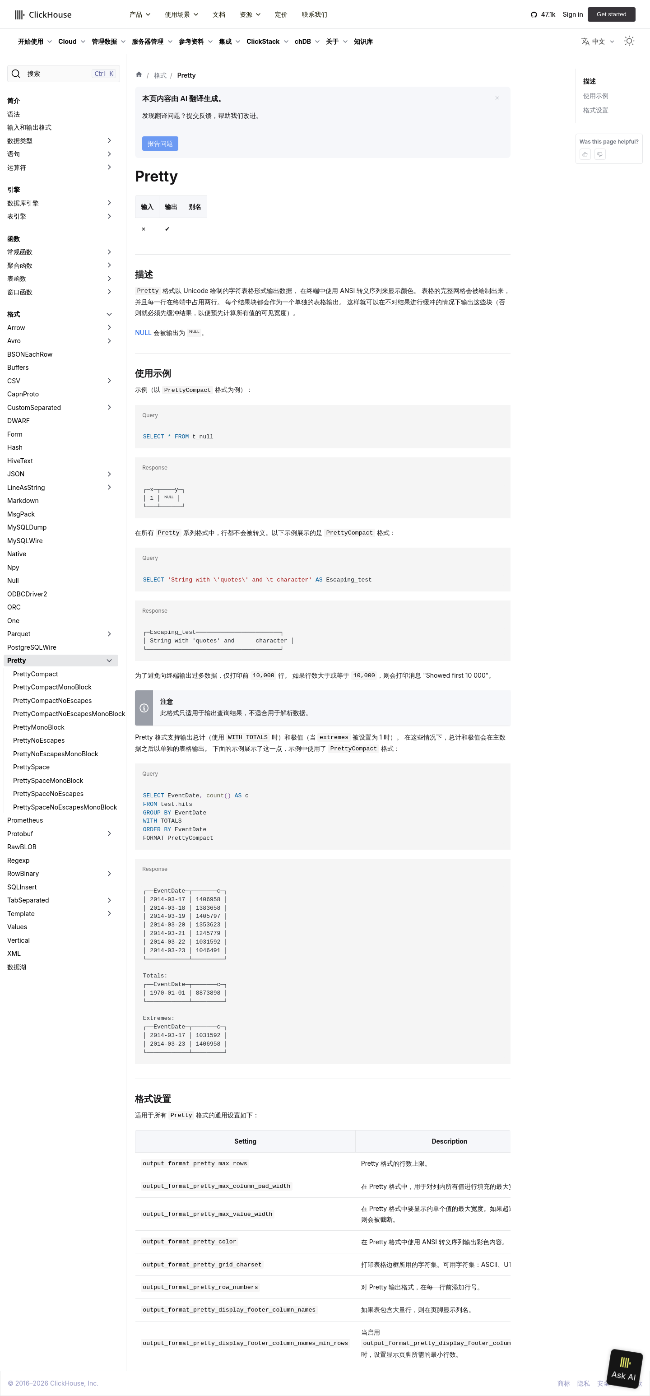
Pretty (16, 660)
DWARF (18, 420)
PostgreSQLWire (31, 647)
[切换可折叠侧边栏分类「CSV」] (109, 381)
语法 (13, 114)
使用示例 (595, 95)
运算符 (16, 167)
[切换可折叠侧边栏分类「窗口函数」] (109, 292)
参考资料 (191, 41)
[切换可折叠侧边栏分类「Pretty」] (109, 660)
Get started (612, 14)
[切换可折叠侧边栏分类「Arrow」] (109, 328)
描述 (589, 81)
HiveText (20, 461)
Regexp (18, 860)
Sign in (573, 14)
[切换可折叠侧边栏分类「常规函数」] (109, 252)
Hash (15, 447)
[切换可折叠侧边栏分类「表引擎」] (109, 216)
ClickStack (262, 41)
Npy (13, 567)
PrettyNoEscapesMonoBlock (55, 754)
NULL (143, 332)
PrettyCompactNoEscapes (52, 700)
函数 (13, 238)
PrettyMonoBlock (39, 727)
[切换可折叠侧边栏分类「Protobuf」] (109, 834)
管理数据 (104, 41)
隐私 (583, 1383)
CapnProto (23, 394)
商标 (563, 1383)
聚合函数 (19, 265)
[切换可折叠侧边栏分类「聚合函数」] (109, 265)
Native (16, 554)
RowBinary (23, 873)
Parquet (18, 634)
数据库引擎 (23, 203)
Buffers (18, 367)
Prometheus (25, 820)
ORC (14, 607)
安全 (603, 1383)
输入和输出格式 (29, 127)
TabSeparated (28, 900)
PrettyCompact (35, 674)
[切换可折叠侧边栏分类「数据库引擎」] (109, 203)
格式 (13, 314)
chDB (303, 41)
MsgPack (21, 514)
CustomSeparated (34, 407)
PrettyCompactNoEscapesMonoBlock (65, 713)
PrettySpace (31, 767)
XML (14, 953)
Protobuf (20, 834)
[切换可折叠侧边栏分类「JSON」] (109, 474)
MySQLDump (26, 527)
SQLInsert (22, 887)
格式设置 (595, 110)
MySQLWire (25, 540)
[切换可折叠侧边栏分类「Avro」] (109, 341)
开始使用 (30, 41)
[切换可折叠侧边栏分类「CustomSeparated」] (109, 408)
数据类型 (19, 140)
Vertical (18, 940)
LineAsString (26, 487)
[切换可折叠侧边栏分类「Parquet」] (109, 634)
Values (17, 927)
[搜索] (63, 73)
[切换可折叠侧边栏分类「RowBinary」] (109, 873)
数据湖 (16, 967)
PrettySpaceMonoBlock (48, 780)
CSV (13, 381)
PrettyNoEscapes (39, 740)
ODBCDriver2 (27, 594)
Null (13, 580)
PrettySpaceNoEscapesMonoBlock (65, 807)
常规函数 (19, 252)
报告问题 (160, 143)
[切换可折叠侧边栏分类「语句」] (109, 154)
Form (15, 434)
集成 (225, 41)
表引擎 (16, 216)
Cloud (67, 41)
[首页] (139, 75)
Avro (14, 340)
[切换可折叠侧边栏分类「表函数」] (109, 278)
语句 (13, 154)
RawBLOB (22, 847)
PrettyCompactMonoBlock (52, 687)
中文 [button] (593, 41)
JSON (15, 474)
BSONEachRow (29, 354)
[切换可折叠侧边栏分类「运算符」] (109, 167)
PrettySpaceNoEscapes (48, 793)
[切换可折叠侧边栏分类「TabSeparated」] (109, 900)
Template (21, 913)
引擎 (13, 189)
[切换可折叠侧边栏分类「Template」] (109, 914)
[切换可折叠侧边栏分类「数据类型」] (109, 141)
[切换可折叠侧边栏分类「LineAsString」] (109, 487)
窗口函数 (19, 292)
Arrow (16, 327)
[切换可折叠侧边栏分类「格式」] (109, 314)
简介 (13, 100)
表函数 (16, 278)
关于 (332, 41)
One (13, 620)
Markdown (23, 500)
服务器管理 (147, 41)
